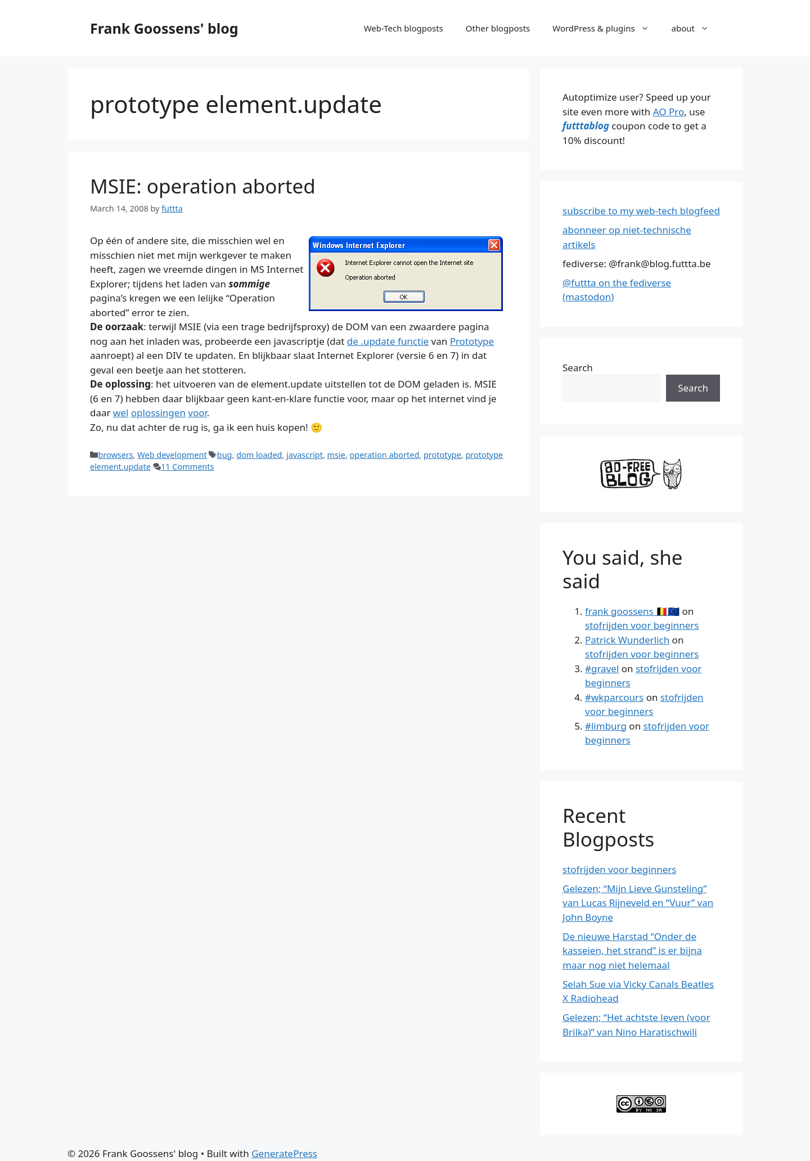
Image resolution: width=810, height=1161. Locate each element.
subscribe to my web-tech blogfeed (641, 210)
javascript (304, 454)
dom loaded (259, 454)
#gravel (602, 668)
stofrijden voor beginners (642, 625)
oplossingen (158, 412)
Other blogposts (498, 28)
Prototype (472, 341)
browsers (115, 454)
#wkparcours (614, 697)
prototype (442, 454)
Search (577, 367)
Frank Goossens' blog (164, 28)
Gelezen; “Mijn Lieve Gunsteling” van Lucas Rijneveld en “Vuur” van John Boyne (637, 903)
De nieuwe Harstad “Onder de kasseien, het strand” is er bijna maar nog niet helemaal (632, 950)
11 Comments (187, 466)
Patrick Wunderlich (627, 639)
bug (224, 454)
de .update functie (388, 341)
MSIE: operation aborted (203, 186)
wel (120, 412)
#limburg (606, 725)
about (696, 28)
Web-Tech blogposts (403, 28)
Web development (171, 454)
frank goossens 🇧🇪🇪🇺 (632, 611)
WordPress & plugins (606, 28)
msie (336, 454)
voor (197, 412)
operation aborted (385, 454)
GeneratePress (284, 1153)
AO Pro (668, 111)
